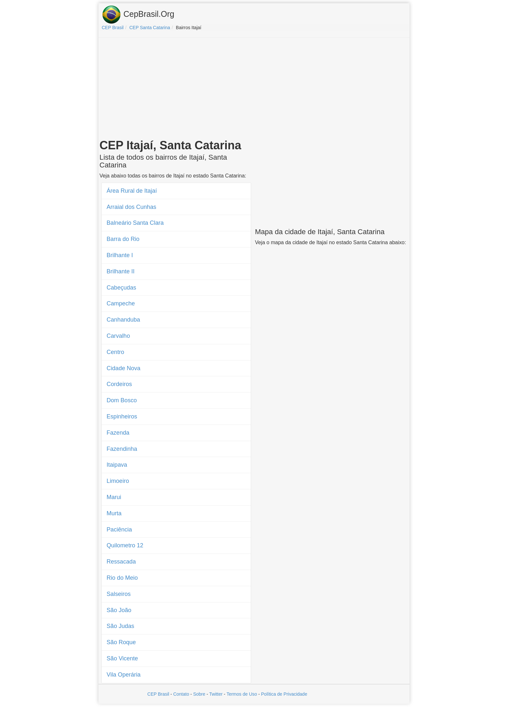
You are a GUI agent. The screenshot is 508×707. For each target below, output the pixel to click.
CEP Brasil (158, 694)
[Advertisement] (254, 89)
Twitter (216, 694)
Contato (181, 694)
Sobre (199, 694)
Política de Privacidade (284, 694)
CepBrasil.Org (138, 14)
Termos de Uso (241, 694)
